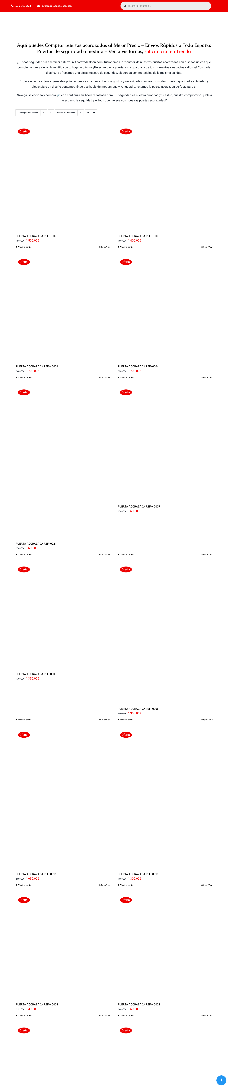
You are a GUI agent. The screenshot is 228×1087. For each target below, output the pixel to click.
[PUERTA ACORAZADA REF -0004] (165, 308)
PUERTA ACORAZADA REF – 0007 (139, 507)
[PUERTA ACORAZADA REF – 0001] (63, 308)
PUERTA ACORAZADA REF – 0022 (139, 1004)
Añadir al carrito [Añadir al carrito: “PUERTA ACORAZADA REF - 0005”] (126, 247)
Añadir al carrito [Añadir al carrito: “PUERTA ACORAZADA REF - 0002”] (24, 1015)
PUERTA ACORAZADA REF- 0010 (138, 874)
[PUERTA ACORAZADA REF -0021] (63, 461)
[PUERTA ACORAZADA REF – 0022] (165, 946)
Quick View (105, 247)
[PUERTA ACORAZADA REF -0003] (63, 615)
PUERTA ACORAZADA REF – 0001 (37, 366)
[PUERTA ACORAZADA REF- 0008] (165, 633)
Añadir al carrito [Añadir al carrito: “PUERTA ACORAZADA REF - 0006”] (24, 247)
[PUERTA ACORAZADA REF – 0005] (165, 177)
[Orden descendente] (51, 112)
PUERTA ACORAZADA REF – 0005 (139, 236)
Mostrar (66, 112)
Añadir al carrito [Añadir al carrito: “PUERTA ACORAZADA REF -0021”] (24, 554)
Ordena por (28, 112)
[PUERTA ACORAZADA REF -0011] (63, 798)
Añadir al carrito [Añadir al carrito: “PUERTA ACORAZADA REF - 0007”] (126, 554)
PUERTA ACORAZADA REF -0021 (36, 544)
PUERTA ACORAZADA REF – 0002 (37, 1004)
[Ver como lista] (94, 113)
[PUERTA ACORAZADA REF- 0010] (165, 798)
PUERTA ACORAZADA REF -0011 (36, 874)
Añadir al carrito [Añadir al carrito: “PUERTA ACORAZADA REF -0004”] (126, 377)
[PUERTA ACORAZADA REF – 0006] (63, 177)
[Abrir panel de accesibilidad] (221, 1080)
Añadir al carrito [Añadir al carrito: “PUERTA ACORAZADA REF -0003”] (24, 719)
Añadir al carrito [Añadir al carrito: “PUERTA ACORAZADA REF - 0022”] (126, 1015)
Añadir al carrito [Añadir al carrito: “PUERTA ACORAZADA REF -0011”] (24, 885)
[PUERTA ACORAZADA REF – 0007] (165, 443)
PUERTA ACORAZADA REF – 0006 (37, 236)
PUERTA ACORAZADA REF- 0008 (138, 709)
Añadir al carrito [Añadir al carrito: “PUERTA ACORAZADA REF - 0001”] (24, 377)
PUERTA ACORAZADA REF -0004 (138, 366)
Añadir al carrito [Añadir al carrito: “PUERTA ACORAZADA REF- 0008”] (126, 719)
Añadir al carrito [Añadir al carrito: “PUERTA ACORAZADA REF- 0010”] (126, 885)
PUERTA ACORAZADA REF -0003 (36, 674)
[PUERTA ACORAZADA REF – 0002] (63, 946)
